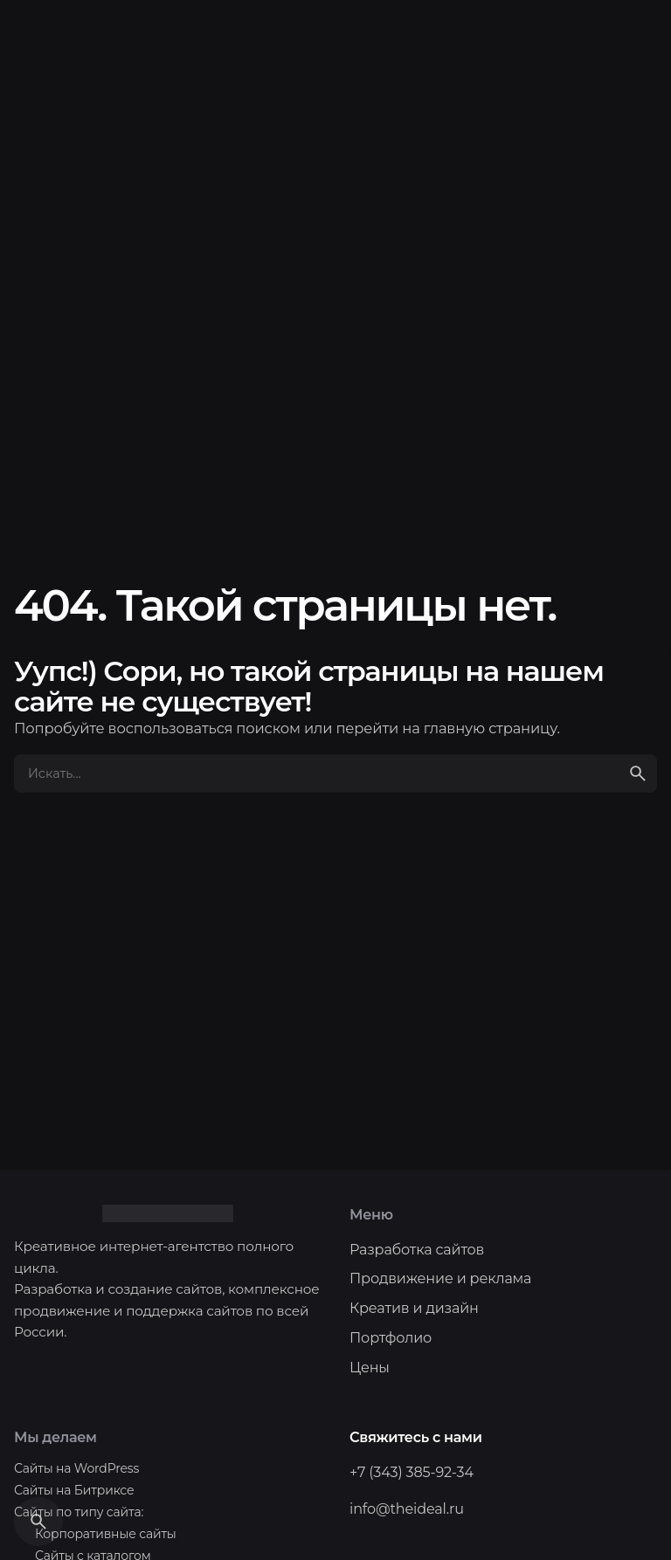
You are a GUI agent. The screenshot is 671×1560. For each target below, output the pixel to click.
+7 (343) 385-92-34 (411, 1472)
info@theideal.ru (406, 1508)
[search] (638, 773)
